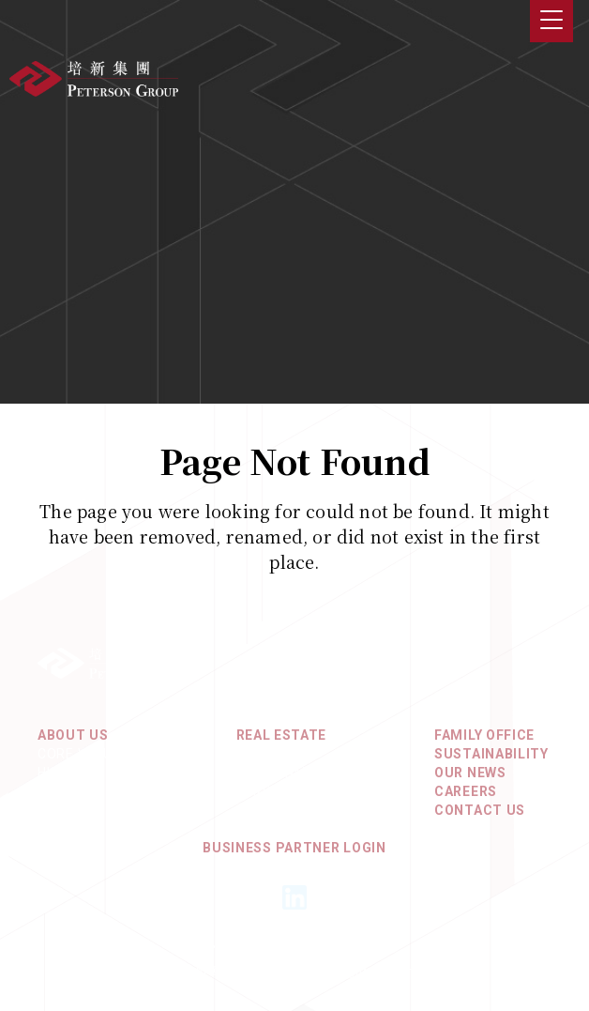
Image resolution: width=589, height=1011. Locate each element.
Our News (470, 772)
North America (291, 772)
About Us (73, 735)
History (67, 772)
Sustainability (491, 753)
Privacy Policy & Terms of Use (294, 949)
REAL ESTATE (281, 735)
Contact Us (479, 810)
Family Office (484, 735)
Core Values (83, 753)
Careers (465, 791)
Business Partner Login (294, 847)
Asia (252, 753)
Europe (263, 791)
